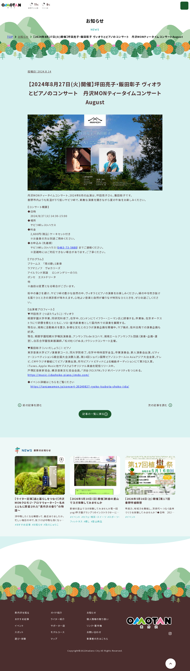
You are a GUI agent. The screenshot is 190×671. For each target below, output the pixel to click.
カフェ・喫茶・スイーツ (95, 516)
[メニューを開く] (184, 6)
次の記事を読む (157, 405)
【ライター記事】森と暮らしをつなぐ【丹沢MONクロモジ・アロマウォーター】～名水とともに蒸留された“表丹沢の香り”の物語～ (40, 504)
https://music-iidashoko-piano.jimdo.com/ (58, 375)
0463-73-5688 (67, 247)
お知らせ (23, 37)
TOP (10, 37)
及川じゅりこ (52, 524)
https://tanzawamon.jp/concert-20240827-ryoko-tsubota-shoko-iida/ (79, 386)
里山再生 (97, 521)
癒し (87, 521)
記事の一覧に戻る (93, 414)
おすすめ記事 (23, 524)
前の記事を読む (32, 405)
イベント (76, 516)
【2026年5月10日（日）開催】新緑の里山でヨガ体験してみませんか (94, 500)
